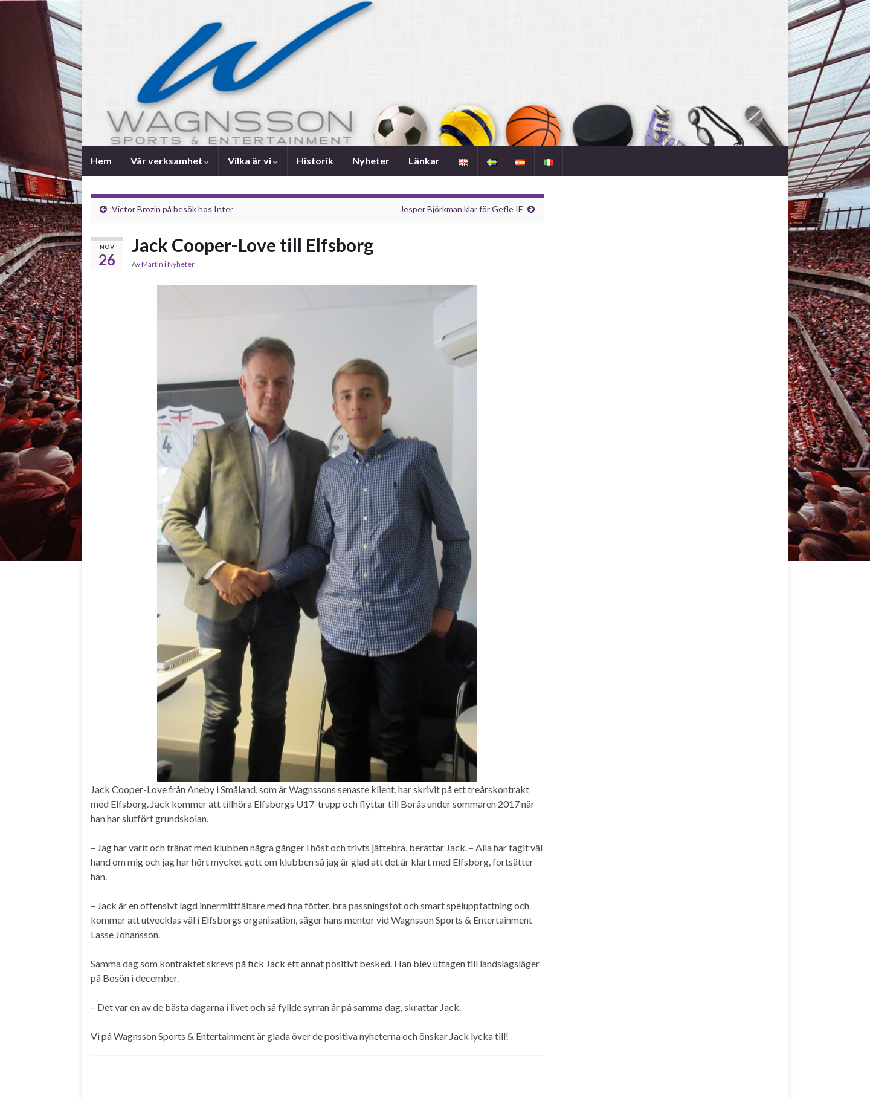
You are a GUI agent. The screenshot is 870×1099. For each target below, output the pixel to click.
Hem (101, 160)
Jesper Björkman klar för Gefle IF (461, 209)
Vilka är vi (253, 160)
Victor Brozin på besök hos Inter (172, 209)
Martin (152, 263)
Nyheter (371, 160)
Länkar (424, 160)
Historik (315, 160)
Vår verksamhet (169, 160)
